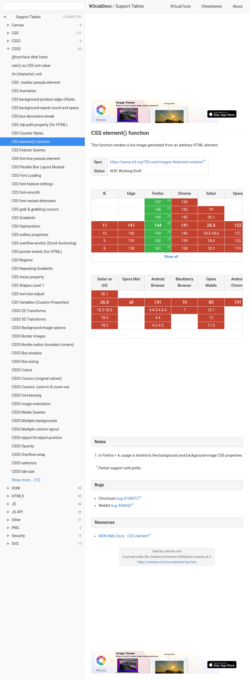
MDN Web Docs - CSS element (123, 536)
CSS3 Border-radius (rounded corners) (43, 345)
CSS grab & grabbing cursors (35, 209)
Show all (171, 257)
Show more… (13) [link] (26, 480)
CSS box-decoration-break (33, 116)
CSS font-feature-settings (32, 184)
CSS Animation (24, 91)
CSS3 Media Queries (28, 412)
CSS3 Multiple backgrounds (34, 421)
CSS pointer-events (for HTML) (37, 251)
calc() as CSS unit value (31, 65)
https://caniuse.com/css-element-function (167, 562)
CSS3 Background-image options (39, 328)
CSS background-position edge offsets (43, 99)
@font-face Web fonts (30, 57)
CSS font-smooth (26, 192)
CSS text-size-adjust (28, 294)
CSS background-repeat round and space (45, 108)
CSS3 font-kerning (26, 395)
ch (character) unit (27, 74)
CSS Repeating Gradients (32, 268)
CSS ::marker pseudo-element (36, 82)
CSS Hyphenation (26, 226)
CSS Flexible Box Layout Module (38, 167)
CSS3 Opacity (23, 446)
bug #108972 (128, 498)
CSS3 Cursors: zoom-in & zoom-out (40, 387)
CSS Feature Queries (28, 150)
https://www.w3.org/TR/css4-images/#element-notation (156, 162)
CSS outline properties (30, 235)
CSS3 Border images (29, 336)
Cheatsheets (212, 6)
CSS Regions (22, 260)
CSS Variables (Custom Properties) (40, 302)
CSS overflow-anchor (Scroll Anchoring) (44, 243)
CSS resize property (28, 277)
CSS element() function (31, 142)
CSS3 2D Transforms (29, 311)
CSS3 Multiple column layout (35, 429)
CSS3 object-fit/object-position (37, 438)
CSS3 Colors (22, 370)
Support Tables (129, 6)
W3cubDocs (100, 6)
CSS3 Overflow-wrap (28, 454)
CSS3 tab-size (23, 471)
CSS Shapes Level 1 (28, 285)
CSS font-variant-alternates (34, 201)
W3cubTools (180, 6)
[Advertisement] (167, 59)
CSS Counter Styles (27, 133)
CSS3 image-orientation (31, 404)
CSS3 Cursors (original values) (37, 378)
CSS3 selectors (24, 463)
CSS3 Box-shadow (27, 353)
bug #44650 (121, 505)
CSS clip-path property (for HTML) (39, 125)
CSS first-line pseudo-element (36, 158)
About (238, 6)
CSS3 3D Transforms (29, 319)
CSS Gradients (23, 218)
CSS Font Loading (26, 175)
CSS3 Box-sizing (25, 361)
